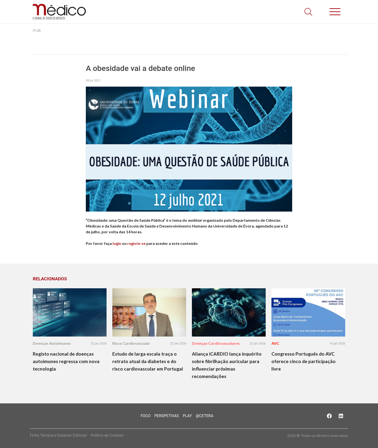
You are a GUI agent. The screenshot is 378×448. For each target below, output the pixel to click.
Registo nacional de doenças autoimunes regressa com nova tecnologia (66, 361)
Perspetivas (166, 416)
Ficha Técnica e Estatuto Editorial (58, 435)
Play (187, 416)
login (117, 243)
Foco (145, 416)
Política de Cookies (107, 435)
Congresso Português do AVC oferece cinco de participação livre (303, 361)
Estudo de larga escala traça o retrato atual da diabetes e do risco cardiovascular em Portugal (147, 361)
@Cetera (204, 416)
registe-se (136, 243)
